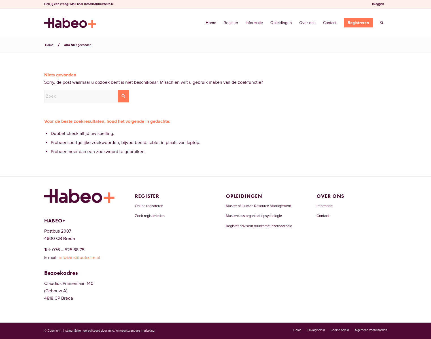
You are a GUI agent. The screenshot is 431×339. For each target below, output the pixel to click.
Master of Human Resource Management (258, 206)
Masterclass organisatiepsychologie (254, 216)
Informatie (325, 206)
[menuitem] (378, 4)
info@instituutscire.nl (99, 4)
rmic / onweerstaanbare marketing (131, 330)
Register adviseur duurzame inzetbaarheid (259, 226)
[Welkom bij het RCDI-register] (70, 23)
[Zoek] (382, 23)
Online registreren (149, 206)
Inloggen (378, 4)
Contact (323, 216)
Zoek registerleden (150, 216)
